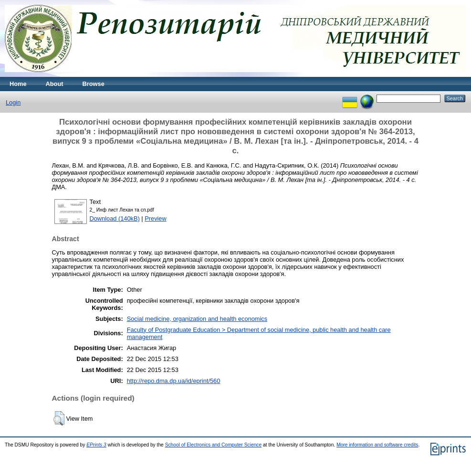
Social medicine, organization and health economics (197, 318)
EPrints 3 (96, 444)
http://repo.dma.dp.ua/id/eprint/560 (173, 380)
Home (18, 83)
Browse (94, 83)
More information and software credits (377, 444)
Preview (156, 218)
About (54, 83)
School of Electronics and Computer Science (213, 444)
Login (13, 102)
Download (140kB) (115, 218)
